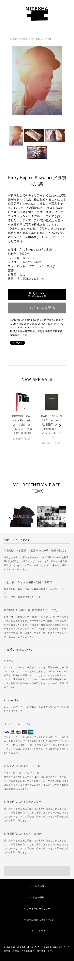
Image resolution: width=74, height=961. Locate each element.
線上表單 (22, 335)
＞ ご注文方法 (37, 886)
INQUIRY (37, 294)
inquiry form (39, 327)
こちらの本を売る (37, 307)
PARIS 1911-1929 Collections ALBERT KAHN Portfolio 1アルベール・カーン (51, 427)
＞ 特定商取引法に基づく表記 (37, 920)
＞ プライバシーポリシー (37, 908)
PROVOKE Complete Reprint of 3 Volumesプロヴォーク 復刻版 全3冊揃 (22, 425)
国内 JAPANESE (44, 39)
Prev (14, 425)
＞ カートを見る (37, 931)
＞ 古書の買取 (37, 897)
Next (59, 425)
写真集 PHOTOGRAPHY (21, 39)
